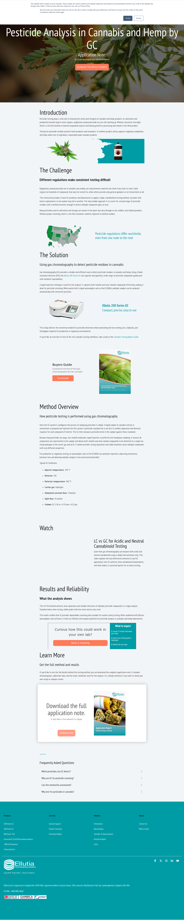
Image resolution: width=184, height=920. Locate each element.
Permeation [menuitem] (98, 823)
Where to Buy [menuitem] (144, 829)
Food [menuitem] (96, 844)
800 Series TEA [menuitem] (9, 834)
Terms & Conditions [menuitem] (28, 873)
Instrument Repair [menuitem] (55, 834)
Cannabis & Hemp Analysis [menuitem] (103, 834)
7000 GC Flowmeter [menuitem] (11, 844)
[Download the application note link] (92, 67)
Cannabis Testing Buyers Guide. (126, 336)
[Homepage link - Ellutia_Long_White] (20, 868)
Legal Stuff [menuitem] (7, 873)
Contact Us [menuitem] (143, 823)
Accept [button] (127, 18)
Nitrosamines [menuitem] (99, 829)
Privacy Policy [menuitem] (16, 873)
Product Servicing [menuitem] (55, 829)
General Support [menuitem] (55, 823)
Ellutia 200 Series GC (72, 275)
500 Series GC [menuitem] (9, 829)
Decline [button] (138, 18)
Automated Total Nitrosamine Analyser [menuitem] (18, 839)
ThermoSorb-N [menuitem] (9, 849)
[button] (155, 861)
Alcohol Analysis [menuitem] (100, 839)
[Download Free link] (66, 765)
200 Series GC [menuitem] (9, 823)
